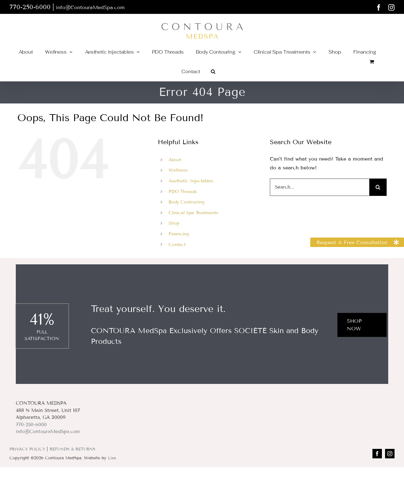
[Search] (378, 187)
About (175, 159)
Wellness (178, 170)
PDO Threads (183, 191)
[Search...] (319, 187)
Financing (179, 234)
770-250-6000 (31, 424)
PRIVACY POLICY (27, 449)
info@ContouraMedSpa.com (90, 7)
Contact (177, 244)
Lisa (112, 458)
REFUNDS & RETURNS (72, 449)
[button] (213, 71)
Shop (174, 223)
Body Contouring (186, 202)
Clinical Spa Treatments (193, 212)
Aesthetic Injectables (191, 181)
